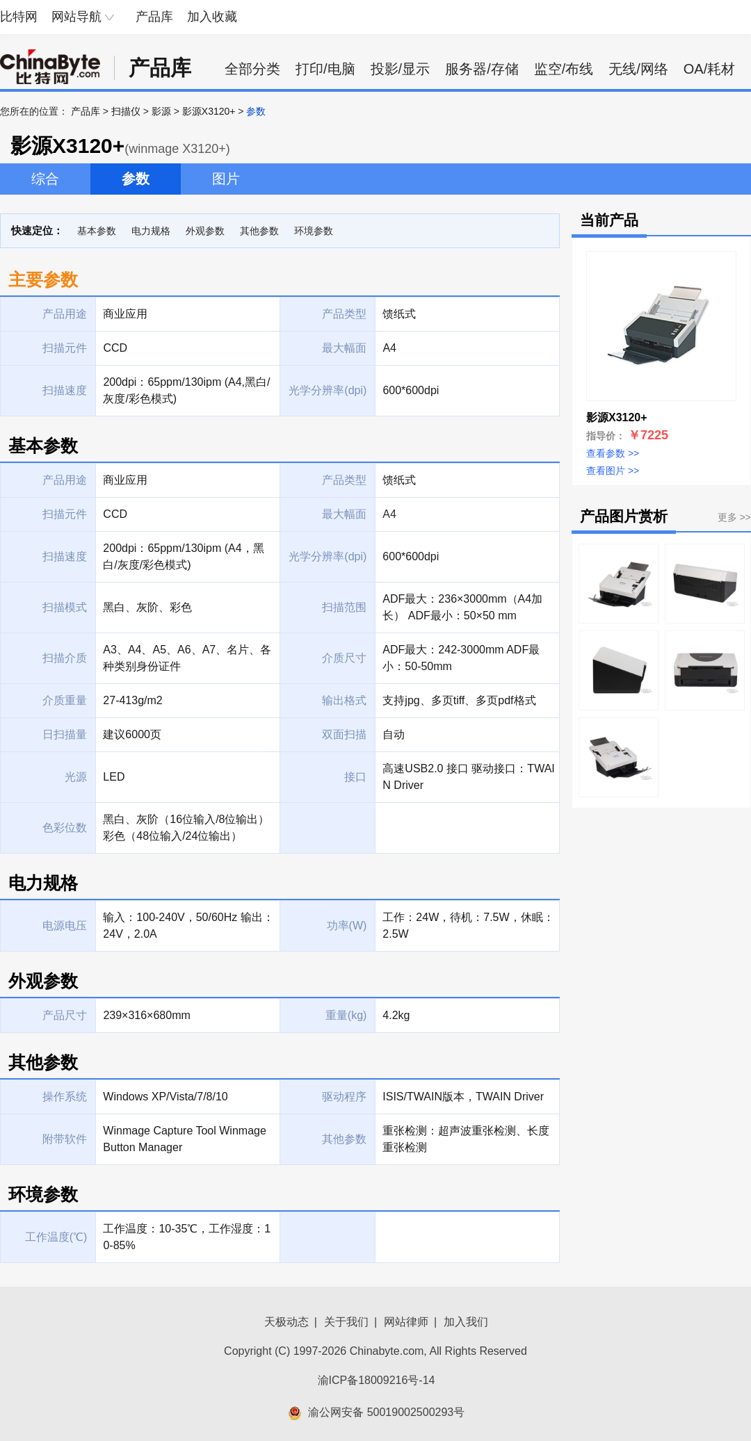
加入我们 (466, 1322)
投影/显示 (400, 68)
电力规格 (150, 230)
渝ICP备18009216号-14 (376, 1380)
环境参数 (313, 230)
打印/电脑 (325, 68)
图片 (226, 178)
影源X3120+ (209, 111)
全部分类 (252, 68)
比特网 (19, 17)
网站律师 (406, 1322)
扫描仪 (125, 111)
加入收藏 (212, 17)
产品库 (154, 17)
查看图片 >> (612, 470)
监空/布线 (564, 68)
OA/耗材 (709, 68)
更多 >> (734, 517)
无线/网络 (638, 68)
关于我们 (346, 1322)
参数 (136, 178)
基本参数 (96, 230)
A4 (389, 514)
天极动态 (286, 1322)
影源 (161, 111)
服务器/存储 (482, 68)
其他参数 (259, 230)
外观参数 (205, 230)
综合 (45, 178)
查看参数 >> (612, 453)
